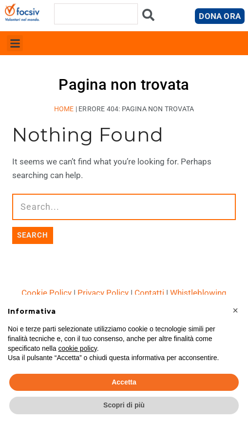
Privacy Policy (103, 293)
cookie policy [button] (77, 348)
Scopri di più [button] (124, 405)
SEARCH (32, 235)
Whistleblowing (198, 293)
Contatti (149, 293)
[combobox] (96, 13)
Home (64, 109)
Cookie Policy (46, 293)
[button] (15, 43)
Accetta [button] (124, 382)
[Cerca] (148, 17)
